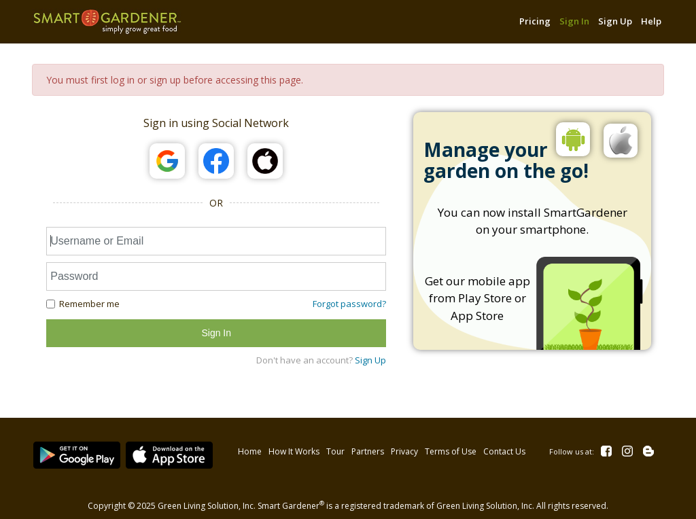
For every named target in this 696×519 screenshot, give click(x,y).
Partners (366, 448)
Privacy (403, 448)
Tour (334, 448)
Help (651, 21)
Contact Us (503, 448)
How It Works (292, 448)
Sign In (574, 21)
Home (248, 448)
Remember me (83, 304)
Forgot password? (349, 304)
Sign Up (615, 21)
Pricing (535, 21)
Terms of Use (449, 448)
